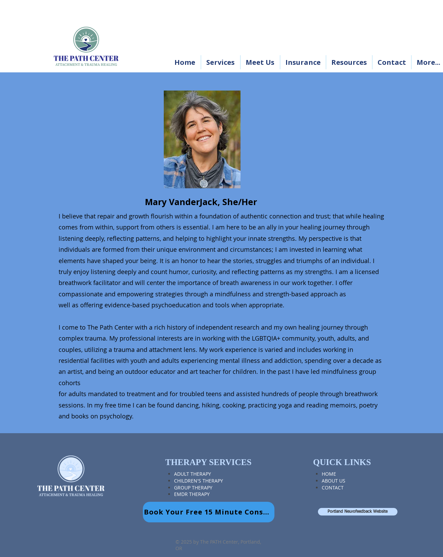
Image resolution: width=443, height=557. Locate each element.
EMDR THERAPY (192, 494)
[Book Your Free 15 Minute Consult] (208, 512)
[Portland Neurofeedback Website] (357, 511)
